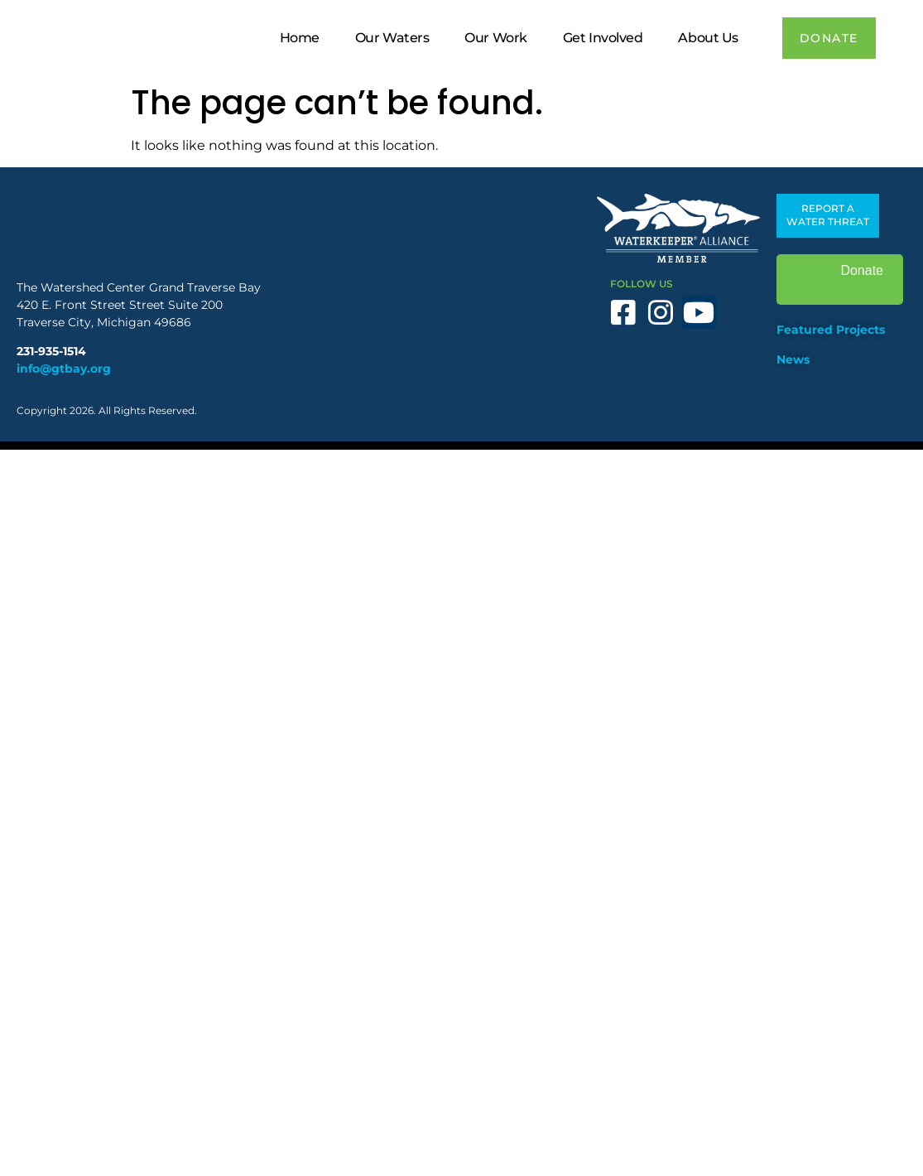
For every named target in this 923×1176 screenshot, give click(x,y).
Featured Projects (830, 329)
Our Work (495, 38)
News (793, 359)
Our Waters (392, 38)
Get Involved (603, 38)
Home (300, 38)
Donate (839, 279)
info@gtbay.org (64, 368)
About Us (708, 38)
